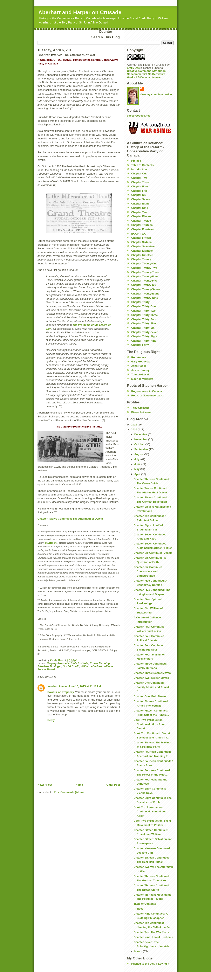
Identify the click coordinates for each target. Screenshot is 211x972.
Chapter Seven (140, 199)
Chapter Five (139, 190)
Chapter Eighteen (142, 250)
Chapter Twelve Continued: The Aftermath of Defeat (70, 518)
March (138, 951)
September (141, 449)
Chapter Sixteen (141, 242)
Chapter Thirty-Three (144, 315)
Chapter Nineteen (142, 255)
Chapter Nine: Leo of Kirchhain (153, 937)
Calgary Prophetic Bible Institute (67, 663)
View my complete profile (156, 94)
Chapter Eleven (141, 216)
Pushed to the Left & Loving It (150, 963)
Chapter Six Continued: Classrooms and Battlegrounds (148, 571)
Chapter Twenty (141, 259)
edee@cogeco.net (138, 115)
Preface (136, 160)
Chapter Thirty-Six (143, 327)
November (141, 439)
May (137, 469)
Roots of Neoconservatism (148, 395)
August (139, 454)
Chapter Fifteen (141, 237)
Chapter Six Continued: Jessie (153, 552)
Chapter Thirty (140, 302)
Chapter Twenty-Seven (145, 289)
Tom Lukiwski (140, 374)
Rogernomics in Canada (146, 391)
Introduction (139, 169)
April (137, 474)
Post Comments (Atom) (69, 792)
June (137, 464)
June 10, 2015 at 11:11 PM (84, 686)
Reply (51, 720)
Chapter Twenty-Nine (144, 297)
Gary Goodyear (141, 361)
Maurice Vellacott (142, 378)
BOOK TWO (138, 233)
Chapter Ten (139, 212)
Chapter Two (139, 177)
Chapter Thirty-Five (143, 323)
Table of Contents (142, 165)
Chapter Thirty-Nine (143, 340)
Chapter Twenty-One (144, 263)
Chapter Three (140, 182)
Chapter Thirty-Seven (144, 332)
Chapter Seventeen (143, 246)
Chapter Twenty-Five (144, 280)
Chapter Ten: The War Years (151, 932)
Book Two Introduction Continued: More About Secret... (150, 724)
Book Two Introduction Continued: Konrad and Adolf (150, 811)
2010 (134, 429)
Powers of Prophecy (60, 692)
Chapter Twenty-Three (145, 272)
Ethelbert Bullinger (49, 666)
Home (79, 784)
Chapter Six (138, 194)
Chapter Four (139, 186)
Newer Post (45, 784)
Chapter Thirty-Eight (144, 336)
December (141, 434)
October (139, 444)
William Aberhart (91, 666)
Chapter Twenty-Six (143, 284)
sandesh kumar (57, 686)
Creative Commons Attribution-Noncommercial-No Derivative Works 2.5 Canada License (146, 74)
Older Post (113, 784)
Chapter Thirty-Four (143, 319)
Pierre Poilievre (141, 412)
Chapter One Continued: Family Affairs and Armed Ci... (151, 687)
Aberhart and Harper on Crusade (79, 12)
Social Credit (71, 666)
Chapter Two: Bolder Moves (151, 677)
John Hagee (139, 365)
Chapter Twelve (141, 220)
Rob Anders (138, 357)
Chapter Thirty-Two (143, 310)
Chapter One (139, 173)
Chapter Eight (140, 203)
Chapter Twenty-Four (144, 276)
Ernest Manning (100, 663)
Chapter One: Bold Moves (150, 696)
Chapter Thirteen (142, 225)
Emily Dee (133, 67)
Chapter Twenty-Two (144, 267)
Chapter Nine (139, 207)
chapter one (51, 543)
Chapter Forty (140, 344)
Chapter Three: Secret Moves (152, 672)
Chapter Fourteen (142, 229)
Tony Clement (140, 407)
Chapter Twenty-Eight (145, 293)
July (137, 459)
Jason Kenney (140, 370)
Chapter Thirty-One (143, 306)
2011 (134, 424)
